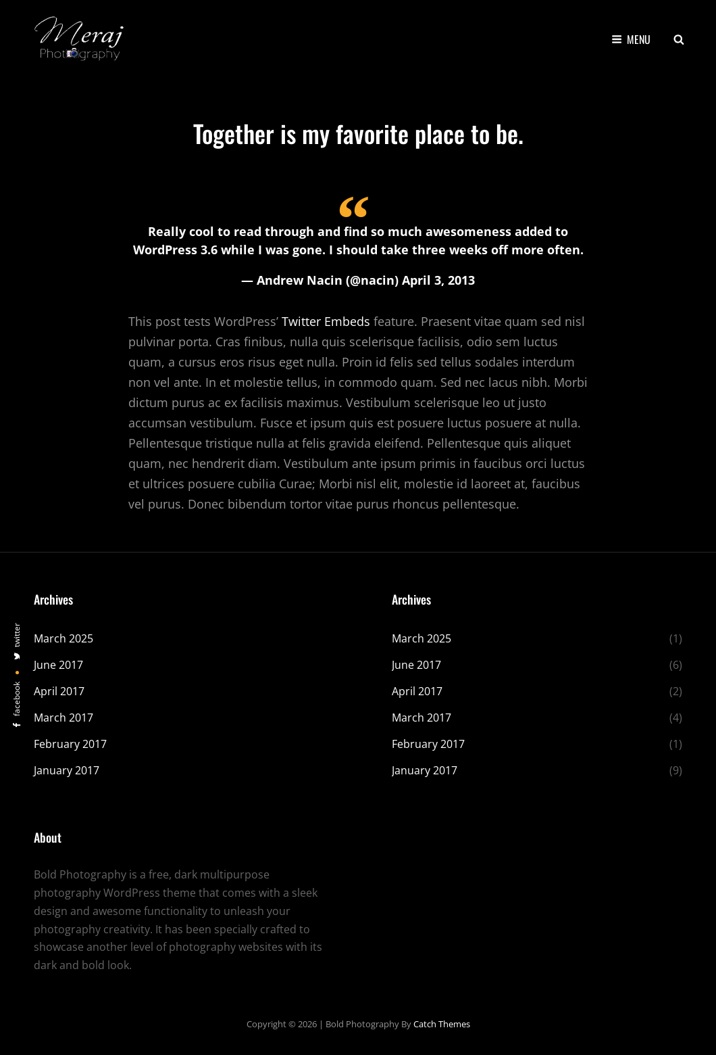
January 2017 (66, 770)
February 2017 (70, 743)
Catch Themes (441, 1024)
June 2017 (58, 664)
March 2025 (63, 638)
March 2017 (63, 717)
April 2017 (59, 691)
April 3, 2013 (438, 280)
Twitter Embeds (326, 321)
